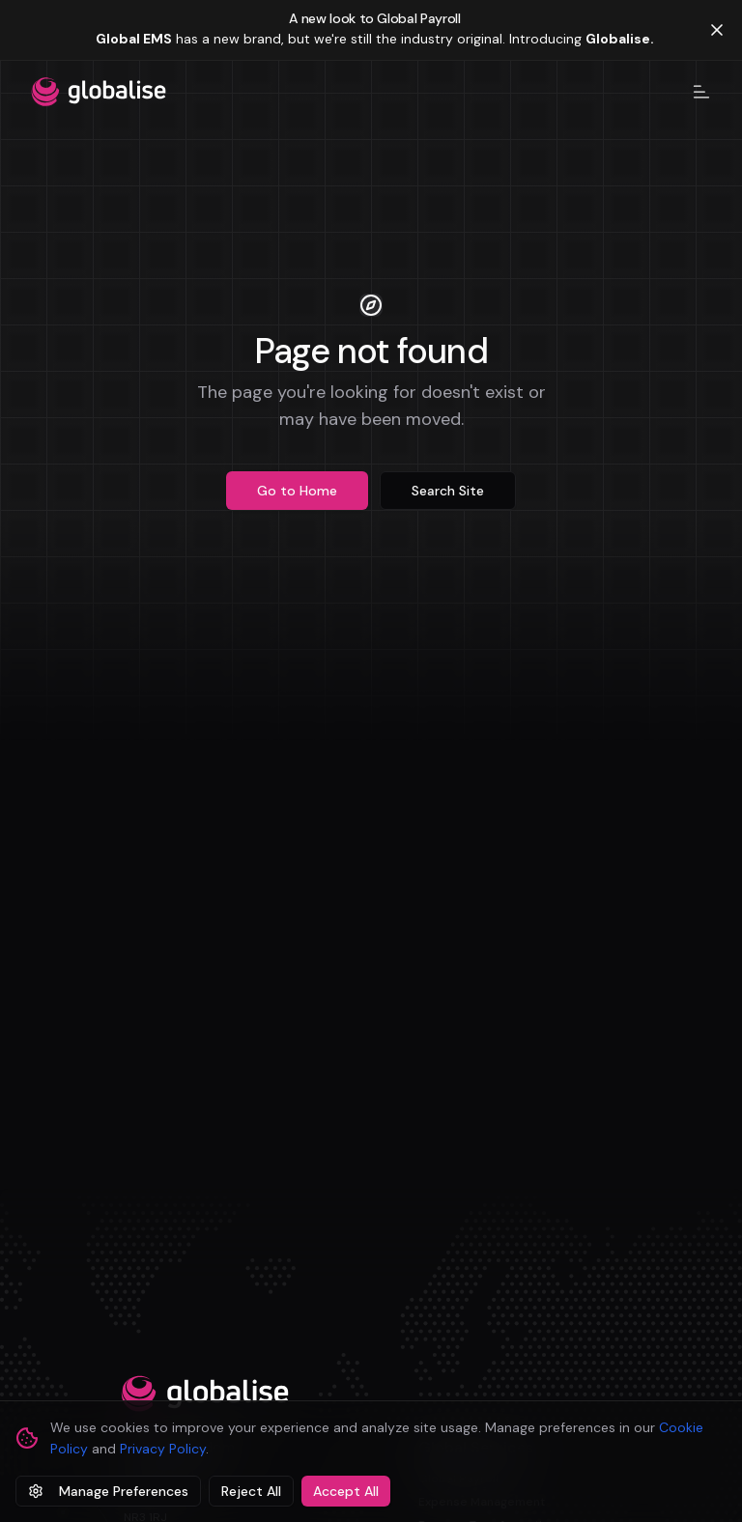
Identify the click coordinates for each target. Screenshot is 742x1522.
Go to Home (297, 490)
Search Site (448, 490)
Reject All (251, 1491)
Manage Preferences (108, 1491)
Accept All (346, 1491)
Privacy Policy (163, 1448)
